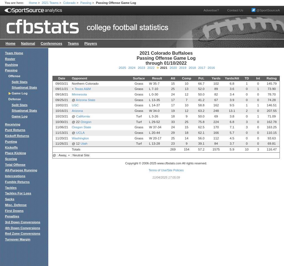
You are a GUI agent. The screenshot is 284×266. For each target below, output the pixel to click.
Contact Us (235, 10)
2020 (173, 67)
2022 (150, 67)
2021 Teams (50, 2)
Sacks (9, 199)
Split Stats (19, 82)
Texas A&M (83, 89)
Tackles (11, 187)
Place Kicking (15, 153)
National (28, 43)
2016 (211, 67)
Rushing (11, 64)
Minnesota (79, 94)
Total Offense (15, 164)
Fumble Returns (17, 182)
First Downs (14, 210)
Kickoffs (11, 147)
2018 (192, 67)
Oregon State (81, 127)
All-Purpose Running (21, 170)
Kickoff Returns (17, 135)
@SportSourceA (266, 10)
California (83, 116)
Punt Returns (15, 130)
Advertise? (211, 10)
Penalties (12, 216)
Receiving (12, 124)
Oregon (85, 122)
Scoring (11, 158)
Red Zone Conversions (22, 233)
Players (90, 43)
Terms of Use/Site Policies (166, 170)
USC (75, 105)
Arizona (77, 110)
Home (33, 2)
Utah (83, 143)
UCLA (80, 132)
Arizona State (85, 100)
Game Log (19, 116)
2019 (182, 67)
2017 (201, 67)
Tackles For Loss (18, 193)
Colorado (69, 2)
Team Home (14, 53)
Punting (11, 141)
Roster (10, 59)
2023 (141, 67)
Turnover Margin (17, 239)
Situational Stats (24, 87)
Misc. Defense (16, 205)
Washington (80, 138)
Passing (86, 2)
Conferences (51, 43)
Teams (73, 43)
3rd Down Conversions (22, 222)
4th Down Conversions (22, 228)
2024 (132, 67)
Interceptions (15, 176)
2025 (122, 67)
